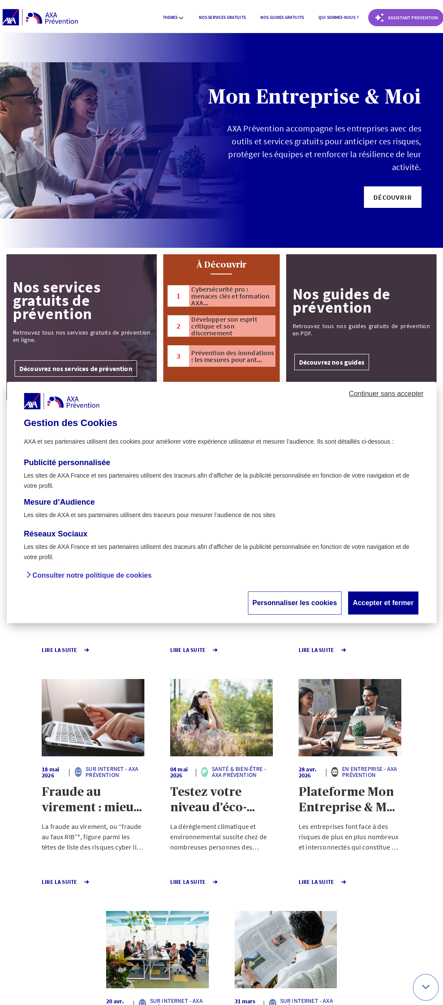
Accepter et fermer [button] (383, 602)
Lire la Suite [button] (38, 650)
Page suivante (250, 910)
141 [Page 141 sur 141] (204, 910)
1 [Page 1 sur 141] (173, 910)
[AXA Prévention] (40, 17)
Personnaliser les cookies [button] (295, 602)
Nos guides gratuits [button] (282, 17)
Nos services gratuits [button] (222, 17)
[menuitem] (174, 18)
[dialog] (222, 502)
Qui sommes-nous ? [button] (338, 17)
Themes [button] (173, 17)
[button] (392, 197)
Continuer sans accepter (386, 393)
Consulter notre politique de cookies (92, 575)
